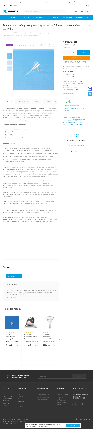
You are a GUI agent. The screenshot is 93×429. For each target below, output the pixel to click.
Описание (8, 101)
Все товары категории (72, 105)
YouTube (82, 402)
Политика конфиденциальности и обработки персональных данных (63, 400)
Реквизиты (21, 396)
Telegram (77, 402)
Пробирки (6, 400)
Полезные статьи (62, 394)
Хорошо (73, 425)
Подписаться (79, 376)
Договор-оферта (42, 399)
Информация (42, 388)
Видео (37, 101)
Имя (7, 297)
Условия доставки (43, 394)
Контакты (21, 399)
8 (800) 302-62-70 (10, 6)
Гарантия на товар (43, 397)
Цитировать (13, 297)
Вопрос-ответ (61, 392)
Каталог (6, 388)
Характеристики (23, 101)
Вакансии (21, 401)
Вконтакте (72, 402)
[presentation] (2, 339)
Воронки (72, 122)
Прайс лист (21, 404)
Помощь (60, 388)
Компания (22, 388)
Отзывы (20, 406)
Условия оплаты (42, 392)
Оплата (47, 101)
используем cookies (36, 424)
